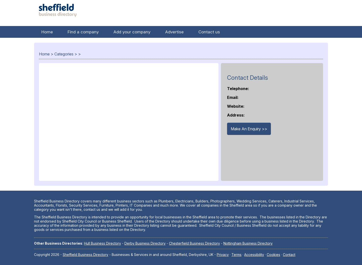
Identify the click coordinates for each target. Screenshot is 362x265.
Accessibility (254, 254)
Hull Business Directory (102, 243)
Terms (236, 254)
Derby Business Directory (145, 243)
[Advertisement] (128, 124)
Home (47, 31)
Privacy (223, 254)
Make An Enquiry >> (249, 128)
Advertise (174, 31)
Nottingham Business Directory (248, 243)
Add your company (131, 31)
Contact (289, 254)
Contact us (209, 31)
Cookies (273, 254)
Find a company (83, 31)
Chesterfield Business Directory (194, 243)
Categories (63, 54)
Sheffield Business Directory (85, 254)
